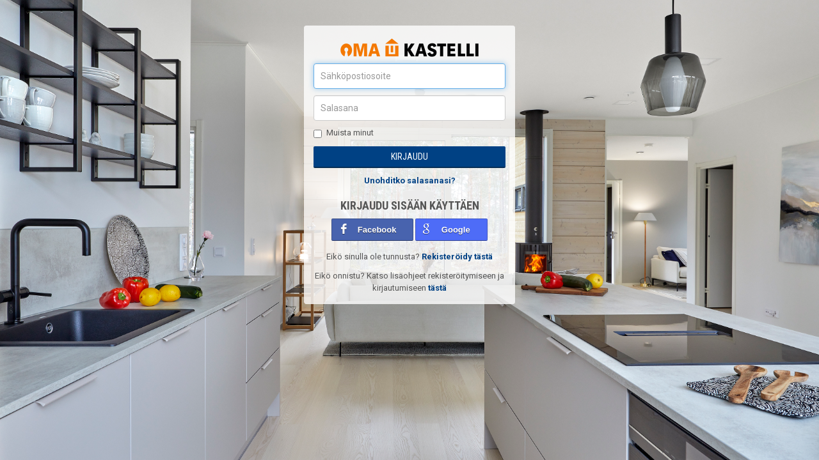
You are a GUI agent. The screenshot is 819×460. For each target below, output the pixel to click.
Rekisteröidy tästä (457, 256)
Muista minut (344, 133)
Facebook (377, 229)
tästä (437, 288)
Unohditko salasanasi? (410, 180)
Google (455, 229)
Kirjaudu (409, 156)
